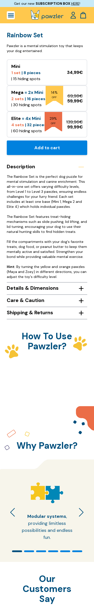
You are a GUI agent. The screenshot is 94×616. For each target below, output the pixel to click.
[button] (17, 551)
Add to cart (47, 148)
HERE (75, 3)
